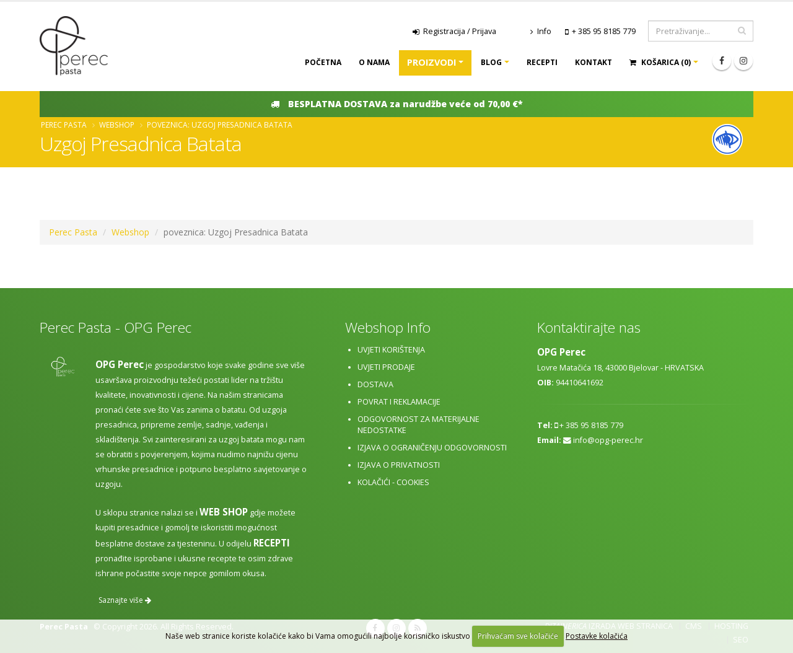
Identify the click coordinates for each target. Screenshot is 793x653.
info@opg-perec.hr (608, 440)
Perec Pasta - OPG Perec (115, 327)
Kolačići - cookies (393, 482)
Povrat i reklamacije (398, 402)
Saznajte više (125, 600)
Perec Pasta (64, 124)
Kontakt (593, 62)
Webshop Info (388, 327)
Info (540, 31)
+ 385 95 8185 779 (604, 31)
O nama (374, 62)
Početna (323, 62)
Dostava (375, 384)
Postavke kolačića (597, 636)
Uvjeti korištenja (391, 349)
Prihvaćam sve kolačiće (518, 636)
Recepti (542, 62)
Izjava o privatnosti (398, 465)
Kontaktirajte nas (589, 327)
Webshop (116, 124)
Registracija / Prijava (454, 31)
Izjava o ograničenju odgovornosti (432, 447)
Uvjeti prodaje (386, 367)
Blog (491, 62)
